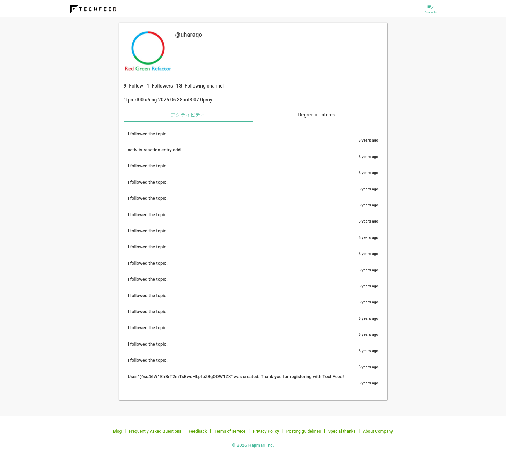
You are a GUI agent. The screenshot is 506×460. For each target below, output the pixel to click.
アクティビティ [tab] (188, 115)
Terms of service (229, 431)
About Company (378, 431)
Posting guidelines (303, 431)
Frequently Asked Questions (155, 431)
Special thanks (342, 431)
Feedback (198, 431)
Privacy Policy (266, 431)
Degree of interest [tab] (317, 115)
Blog (117, 431)
